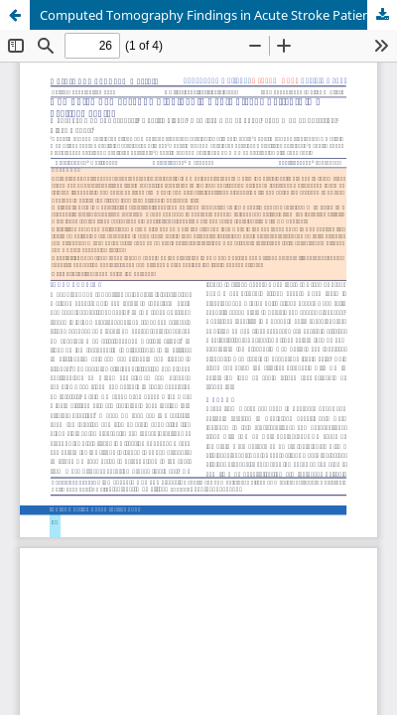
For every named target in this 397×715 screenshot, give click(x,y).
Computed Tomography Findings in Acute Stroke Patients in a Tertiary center (218, 15)
